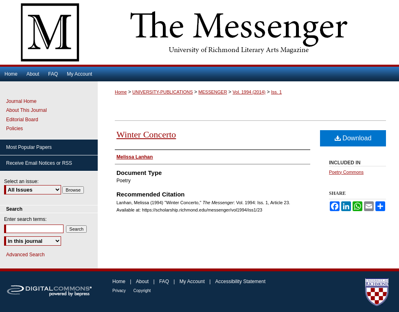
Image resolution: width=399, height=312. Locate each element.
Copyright (142, 290)
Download (353, 138)
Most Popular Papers (29, 147)
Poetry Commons (346, 172)
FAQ (164, 281)
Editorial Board (22, 119)
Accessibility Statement (240, 281)
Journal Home (21, 101)
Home (121, 91)
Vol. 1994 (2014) (248, 91)
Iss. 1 (276, 91)
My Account (193, 281)
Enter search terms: (25, 219)
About (143, 281)
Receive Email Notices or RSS (39, 163)
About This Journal (26, 110)
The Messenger (199, 32)
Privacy (119, 290)
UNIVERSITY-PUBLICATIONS (162, 91)
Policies (14, 128)
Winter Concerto (146, 134)
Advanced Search (25, 254)
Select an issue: (21, 181)
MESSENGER (212, 91)
